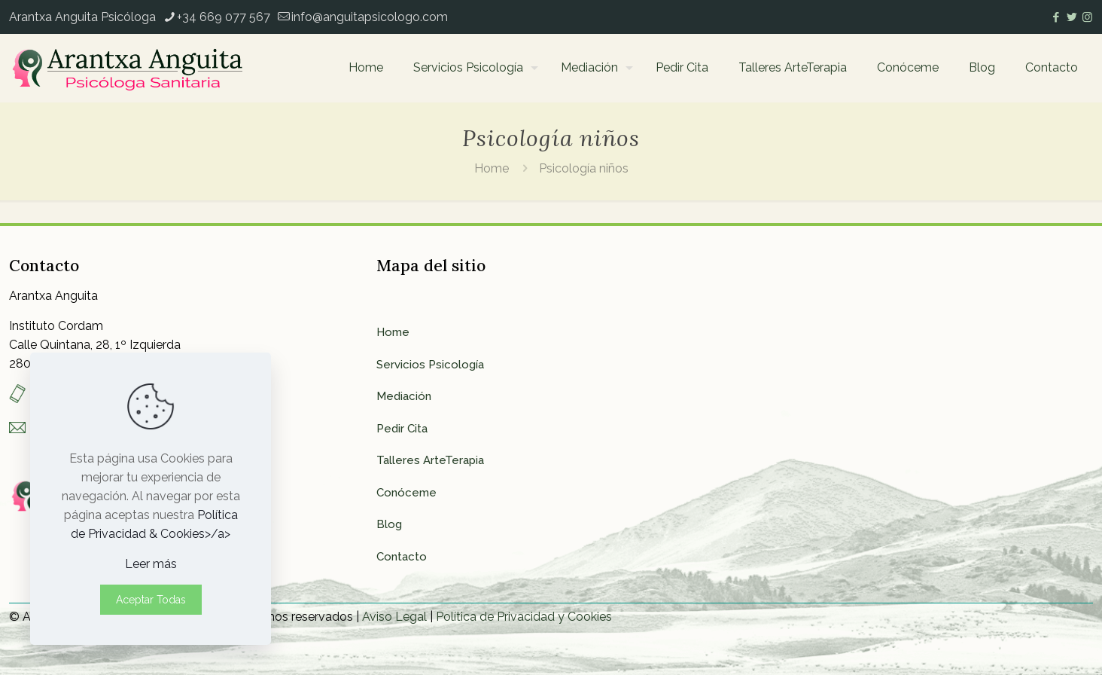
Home (491, 168)
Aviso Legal (394, 616)
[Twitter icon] (1071, 17)
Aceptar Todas (151, 600)
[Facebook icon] (1055, 17)
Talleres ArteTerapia (430, 460)
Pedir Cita (402, 428)
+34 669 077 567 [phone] (223, 17)
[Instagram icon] (1087, 17)
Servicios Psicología (430, 364)
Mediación (403, 396)
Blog (389, 524)
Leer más (151, 564)
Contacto (401, 557)
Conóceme (406, 492)
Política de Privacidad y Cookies (524, 616)
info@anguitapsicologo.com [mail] (369, 17)
